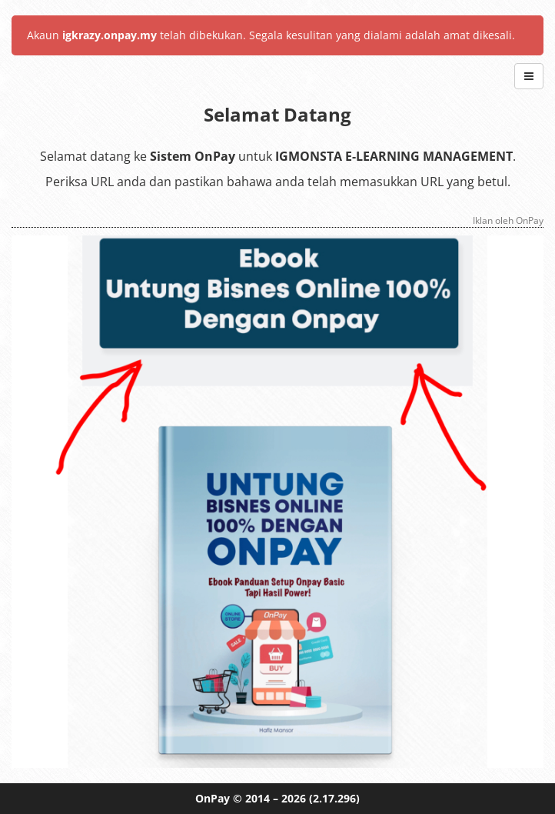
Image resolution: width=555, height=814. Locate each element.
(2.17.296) (334, 798)
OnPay (212, 798)
